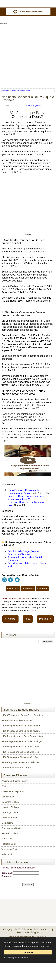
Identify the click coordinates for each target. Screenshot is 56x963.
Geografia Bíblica (10, 802)
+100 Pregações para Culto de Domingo (21, 741)
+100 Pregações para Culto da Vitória (20, 746)
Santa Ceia (7, 838)
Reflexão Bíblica (9, 833)
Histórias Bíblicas (10, 807)
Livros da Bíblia (9, 817)
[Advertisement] (28, 55)
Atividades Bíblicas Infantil (14, 781)
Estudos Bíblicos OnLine (37, 929)
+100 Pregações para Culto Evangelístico (22, 736)
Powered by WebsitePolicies (16, 957)
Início (28, 619)
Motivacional (7, 823)
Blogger (35, 932)
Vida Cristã (6, 854)
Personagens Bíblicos (12, 828)
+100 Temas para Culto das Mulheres (20, 752)
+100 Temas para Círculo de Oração (19, 757)
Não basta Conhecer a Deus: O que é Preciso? (27, 98)
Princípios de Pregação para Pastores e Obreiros (23, 553)
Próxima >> (45, 619)
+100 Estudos (28, 589)
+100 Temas (42, 589)
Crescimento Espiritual (12, 791)
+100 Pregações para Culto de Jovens (20, 731)
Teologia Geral (8, 844)
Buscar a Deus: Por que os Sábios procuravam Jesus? (26, 498)
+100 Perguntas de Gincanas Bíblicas (20, 762)
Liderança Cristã (9, 812)
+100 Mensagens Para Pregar (16, 767)
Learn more (46, 946)
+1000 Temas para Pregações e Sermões (22, 715)
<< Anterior (10, 619)
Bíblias (4, 786)
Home (5, 91)
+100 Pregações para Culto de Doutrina (21, 725)
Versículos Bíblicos (10, 849)
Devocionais (7, 796)
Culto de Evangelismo (20, 91)
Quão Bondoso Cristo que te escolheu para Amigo (23, 492)
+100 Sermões (13, 589)
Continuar (28, 952)
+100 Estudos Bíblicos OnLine (16, 720)
